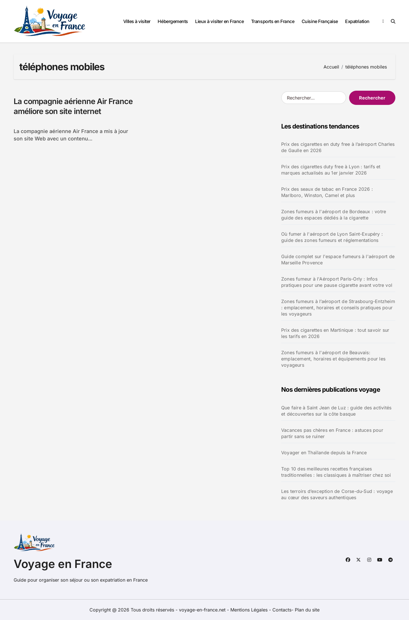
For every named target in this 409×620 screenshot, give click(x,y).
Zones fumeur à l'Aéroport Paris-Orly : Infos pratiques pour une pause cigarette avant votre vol (336, 282)
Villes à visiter (137, 21)
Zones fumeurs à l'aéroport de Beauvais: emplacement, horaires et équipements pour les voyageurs (333, 359)
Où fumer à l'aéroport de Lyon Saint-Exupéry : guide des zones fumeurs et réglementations (332, 237)
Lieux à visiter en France (219, 21)
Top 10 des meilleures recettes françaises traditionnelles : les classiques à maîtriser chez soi (336, 472)
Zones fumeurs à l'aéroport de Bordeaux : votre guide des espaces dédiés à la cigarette (333, 215)
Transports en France (272, 21)
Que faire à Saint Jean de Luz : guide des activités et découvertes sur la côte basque (336, 411)
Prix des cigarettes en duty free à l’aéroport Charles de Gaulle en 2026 (338, 147)
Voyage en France (63, 564)
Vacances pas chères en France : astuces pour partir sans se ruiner (332, 433)
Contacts (281, 610)
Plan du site (307, 610)
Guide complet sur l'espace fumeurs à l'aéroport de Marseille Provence (338, 260)
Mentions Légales (249, 610)
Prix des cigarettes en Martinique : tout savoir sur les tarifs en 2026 (335, 333)
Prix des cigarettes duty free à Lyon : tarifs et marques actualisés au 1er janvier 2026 (331, 170)
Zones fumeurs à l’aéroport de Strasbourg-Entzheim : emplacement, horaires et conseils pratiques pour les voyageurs (338, 307)
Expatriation (357, 21)
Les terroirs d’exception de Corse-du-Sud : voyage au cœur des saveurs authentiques (337, 494)
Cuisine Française (320, 21)
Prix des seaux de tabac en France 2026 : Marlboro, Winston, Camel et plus (327, 192)
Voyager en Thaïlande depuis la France (324, 452)
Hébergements (173, 21)
